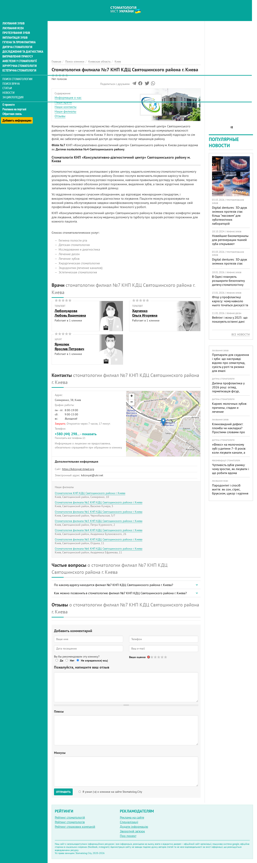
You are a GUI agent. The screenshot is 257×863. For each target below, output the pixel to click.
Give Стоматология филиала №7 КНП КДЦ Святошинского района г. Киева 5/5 (165, 657)
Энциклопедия (14, 92)
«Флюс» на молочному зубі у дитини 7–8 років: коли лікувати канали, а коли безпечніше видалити (229, 452)
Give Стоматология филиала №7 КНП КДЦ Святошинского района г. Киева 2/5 (155, 657)
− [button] (131, 402)
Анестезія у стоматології (19, 55)
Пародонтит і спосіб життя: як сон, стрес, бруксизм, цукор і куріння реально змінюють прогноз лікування (230, 493)
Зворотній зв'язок (132, 831)
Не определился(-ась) (94, 660)
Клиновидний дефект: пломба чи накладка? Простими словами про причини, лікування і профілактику (228, 432)
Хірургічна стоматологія (19, 60)
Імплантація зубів (15, 31)
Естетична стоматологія (19, 64)
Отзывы (60, 116)
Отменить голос (148, 657)
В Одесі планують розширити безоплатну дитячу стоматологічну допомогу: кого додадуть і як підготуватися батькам (230, 285)
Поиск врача (12, 78)
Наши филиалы (65, 111)
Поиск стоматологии (18, 73)
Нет (72, 660)
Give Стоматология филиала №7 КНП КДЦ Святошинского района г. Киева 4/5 (162, 657)
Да (61, 660)
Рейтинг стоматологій (70, 817)
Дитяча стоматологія (17, 40)
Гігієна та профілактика (19, 36)
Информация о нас (68, 98)
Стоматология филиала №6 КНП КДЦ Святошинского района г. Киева (98, 548)
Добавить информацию (18, 113)
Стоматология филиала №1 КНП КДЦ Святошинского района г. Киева (98, 512)
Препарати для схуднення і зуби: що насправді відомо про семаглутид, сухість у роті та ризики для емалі (230, 363)
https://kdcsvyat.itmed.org (78, 469)
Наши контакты (65, 107)
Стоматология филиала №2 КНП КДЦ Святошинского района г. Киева (98, 502)
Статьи (8, 83)
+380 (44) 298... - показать (89, 435)
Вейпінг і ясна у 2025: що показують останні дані (230, 319)
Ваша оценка (137, 657)
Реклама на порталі (15, 104)
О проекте (9, 99)
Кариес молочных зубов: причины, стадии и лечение (229, 408)
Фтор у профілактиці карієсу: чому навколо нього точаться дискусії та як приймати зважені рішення (230, 305)
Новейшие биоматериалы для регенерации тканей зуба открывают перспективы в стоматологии (230, 244)
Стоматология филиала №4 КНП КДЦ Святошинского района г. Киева (98, 530)
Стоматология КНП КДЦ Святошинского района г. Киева (90, 493)
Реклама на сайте (132, 817)
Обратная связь (13, 108)
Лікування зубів (13, 16)
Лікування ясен (13, 21)
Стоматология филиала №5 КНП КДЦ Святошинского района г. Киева (98, 539)
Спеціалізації (129, 822)
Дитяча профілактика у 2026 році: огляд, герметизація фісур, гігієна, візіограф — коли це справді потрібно (229, 391)
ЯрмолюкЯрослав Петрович (69, 346)
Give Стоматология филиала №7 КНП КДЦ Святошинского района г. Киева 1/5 (152, 657)
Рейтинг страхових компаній (75, 827)
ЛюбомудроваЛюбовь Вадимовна (70, 313)
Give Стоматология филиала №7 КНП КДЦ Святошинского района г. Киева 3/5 (159, 657)
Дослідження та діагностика (22, 45)
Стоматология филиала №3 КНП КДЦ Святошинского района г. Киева (98, 521)
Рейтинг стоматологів (70, 822)
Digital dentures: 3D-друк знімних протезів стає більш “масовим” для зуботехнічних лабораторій (229, 215)
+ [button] (131, 396)
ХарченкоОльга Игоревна (144, 313)
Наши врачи (63, 102)
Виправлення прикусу (17, 50)
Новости (9, 87)
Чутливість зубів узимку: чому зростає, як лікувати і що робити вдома (230, 469)
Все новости (241, 334)
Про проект (128, 836)
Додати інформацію (134, 827)
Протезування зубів (16, 26)
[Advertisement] (126, 28)
